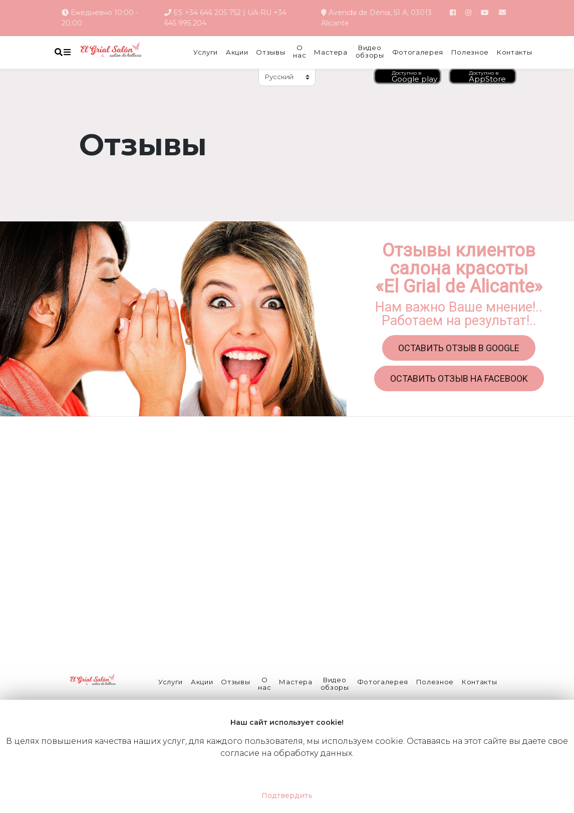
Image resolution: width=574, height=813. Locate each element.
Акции (237, 52)
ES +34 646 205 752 (207, 12)
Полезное (470, 52)
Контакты (514, 52)
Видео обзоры (370, 52)
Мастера (331, 52)
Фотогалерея (417, 52)
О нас (299, 52)
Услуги (205, 52)
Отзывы (270, 52)
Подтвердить (287, 795)
